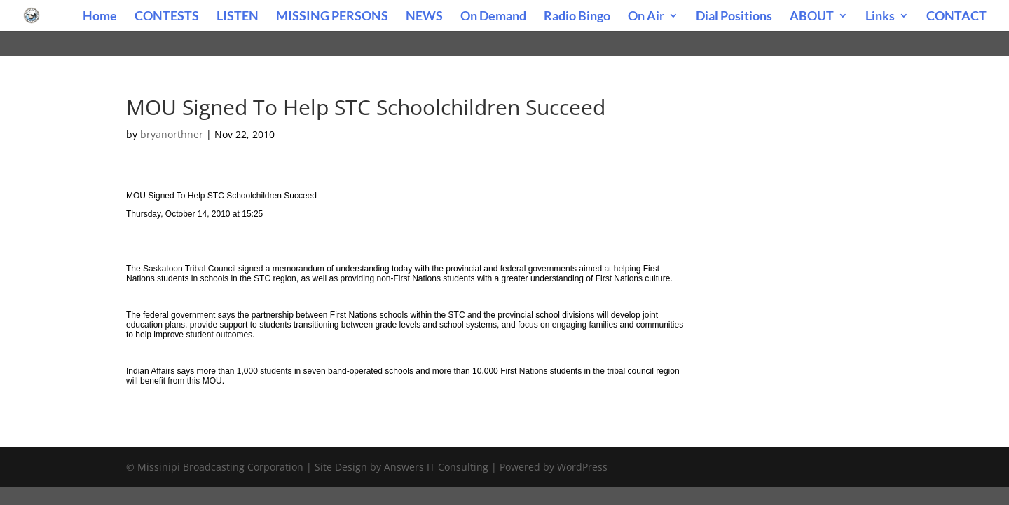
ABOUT (812, 17)
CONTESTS (167, 17)
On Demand (493, 17)
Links (880, 17)
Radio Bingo (577, 17)
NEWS (424, 17)
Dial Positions (734, 17)
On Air (646, 17)
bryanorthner (171, 134)
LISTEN (238, 17)
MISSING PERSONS (332, 17)
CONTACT (956, 17)
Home (100, 17)
